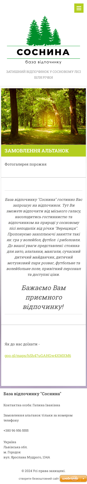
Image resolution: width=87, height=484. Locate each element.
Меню (79, 8)
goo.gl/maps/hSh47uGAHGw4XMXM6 (38, 355)
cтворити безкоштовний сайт (39, 478)
